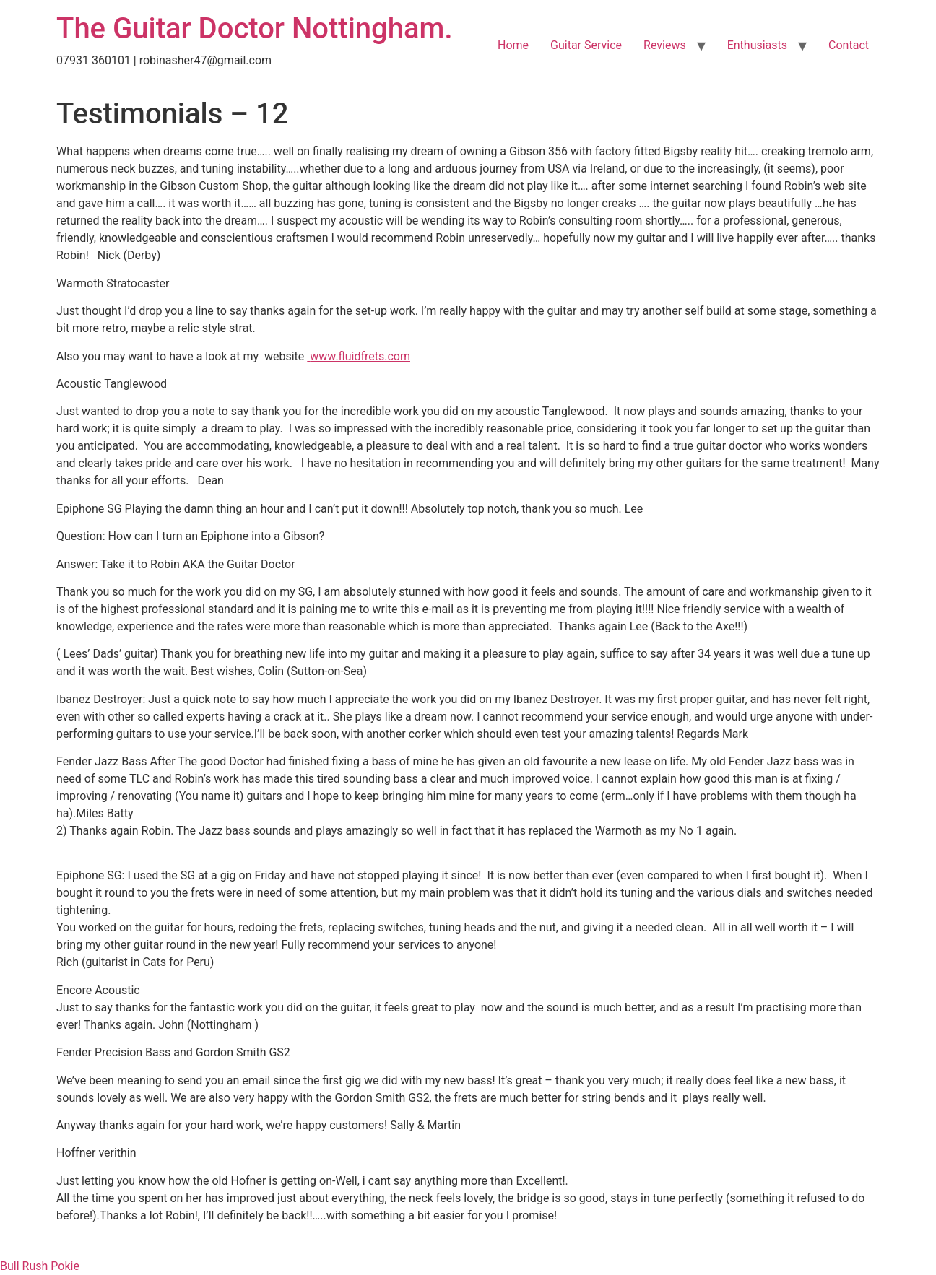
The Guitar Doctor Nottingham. (254, 28)
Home (513, 45)
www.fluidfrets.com (360, 356)
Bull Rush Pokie (39, 1266)
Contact (848, 45)
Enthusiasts (757, 45)
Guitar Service (586, 45)
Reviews (665, 45)
